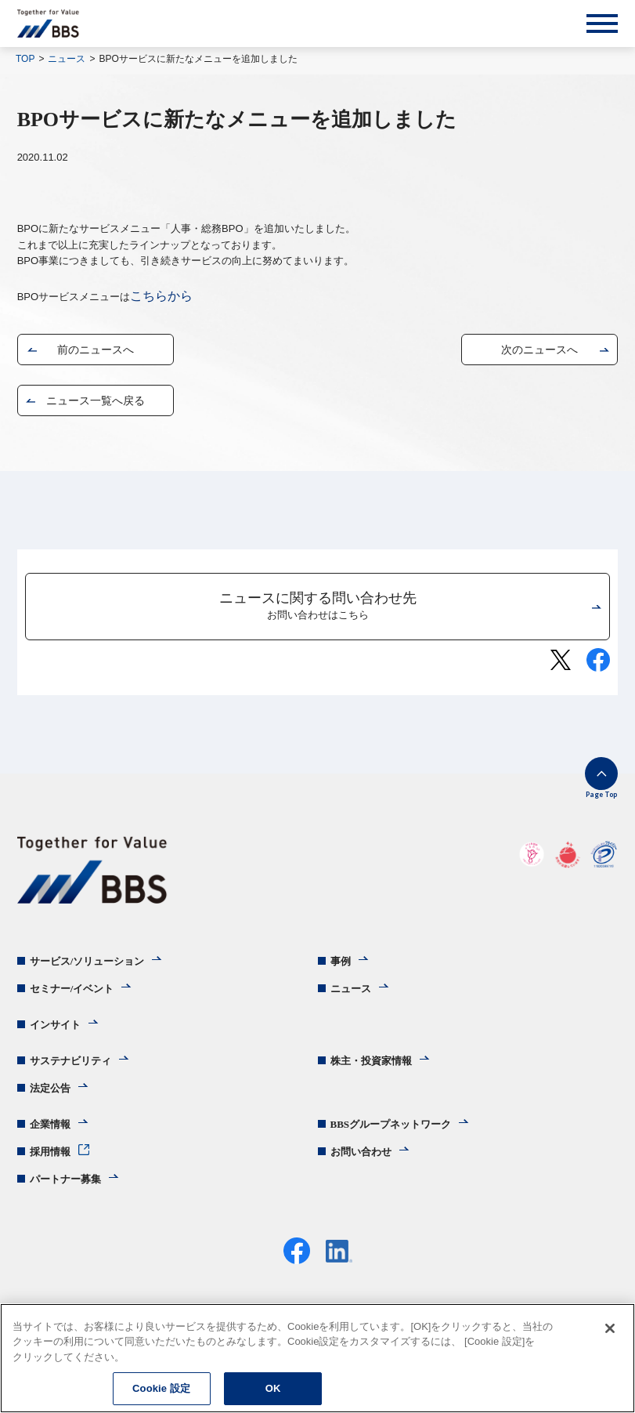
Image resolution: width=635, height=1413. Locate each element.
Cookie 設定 (161, 1388)
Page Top (601, 794)
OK (273, 1388)
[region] (317, 1358)
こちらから (161, 296)
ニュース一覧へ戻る (95, 400)
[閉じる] (610, 1328)
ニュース (66, 58)
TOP (25, 58)
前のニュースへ (95, 349)
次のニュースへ (539, 349)
